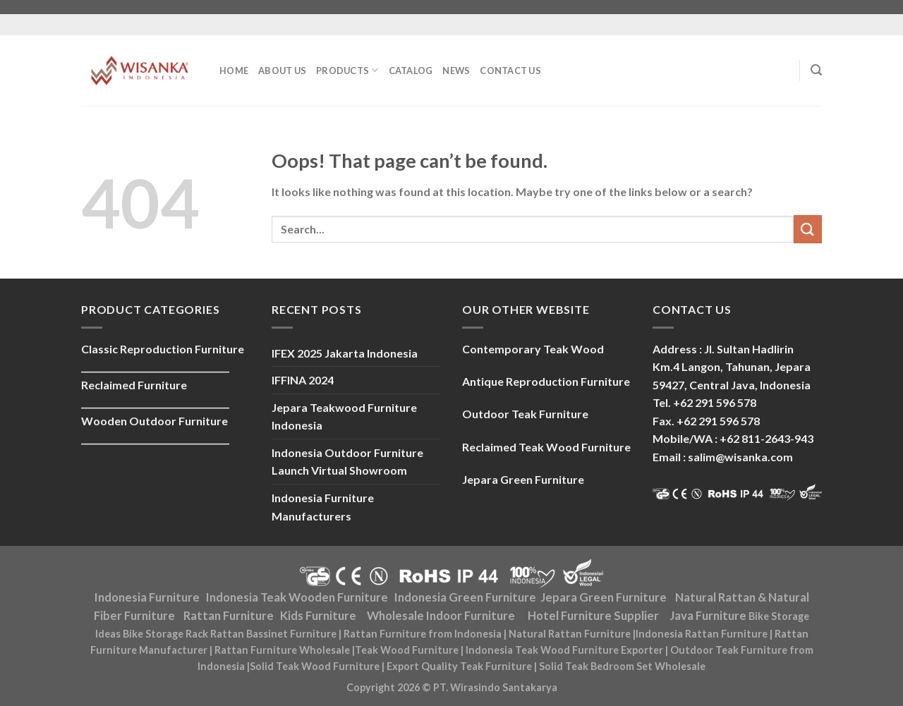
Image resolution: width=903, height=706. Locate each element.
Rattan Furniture (228, 616)
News (456, 70)
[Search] (816, 70)
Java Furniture (707, 616)
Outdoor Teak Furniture (525, 413)
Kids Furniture (318, 616)
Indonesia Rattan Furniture (702, 634)
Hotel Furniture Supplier (593, 616)
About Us (282, 70)
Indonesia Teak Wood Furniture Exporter (564, 650)
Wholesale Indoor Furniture (441, 616)
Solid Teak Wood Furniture (315, 666)
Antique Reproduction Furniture (546, 381)
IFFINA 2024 (303, 380)
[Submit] (808, 229)
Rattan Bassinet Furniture (273, 634)
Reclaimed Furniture (134, 384)
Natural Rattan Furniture (570, 634)
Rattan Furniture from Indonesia (423, 634)
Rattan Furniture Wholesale (282, 650)
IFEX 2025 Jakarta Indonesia (345, 353)
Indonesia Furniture (147, 597)
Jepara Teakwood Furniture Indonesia (344, 416)
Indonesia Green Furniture (465, 597)
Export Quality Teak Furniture (459, 666)
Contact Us (510, 70)
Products (347, 70)
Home (233, 70)
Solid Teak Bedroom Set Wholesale (622, 666)
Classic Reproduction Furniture (162, 348)
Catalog (411, 70)
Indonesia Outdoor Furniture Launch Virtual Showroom (347, 461)
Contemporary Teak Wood (533, 348)
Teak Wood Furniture (407, 650)
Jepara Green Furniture (603, 597)
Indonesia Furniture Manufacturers (323, 507)
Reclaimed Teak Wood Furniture (546, 447)
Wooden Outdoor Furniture (154, 420)
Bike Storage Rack (165, 634)
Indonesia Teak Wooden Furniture (297, 597)
